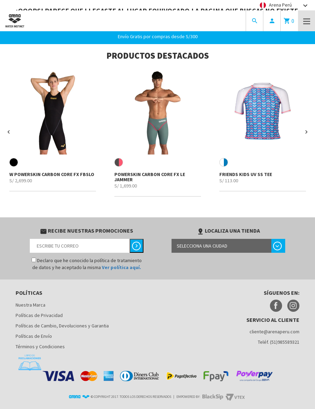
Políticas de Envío (34, 336)
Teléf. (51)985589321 (278, 342)
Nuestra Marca (30, 305)
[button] (8, 132)
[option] (52, 129)
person (272, 20)
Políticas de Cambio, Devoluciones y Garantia (62, 326)
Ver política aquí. (121, 267)
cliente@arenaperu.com (274, 331)
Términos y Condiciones (40, 346)
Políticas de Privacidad (39, 315)
